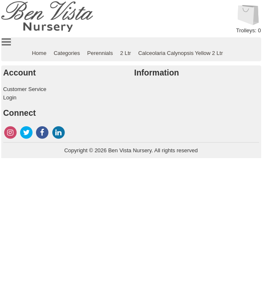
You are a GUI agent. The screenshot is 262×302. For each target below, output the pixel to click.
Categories (67, 53)
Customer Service (24, 89)
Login (10, 97)
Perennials (100, 53)
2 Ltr (125, 53)
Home (39, 53)
